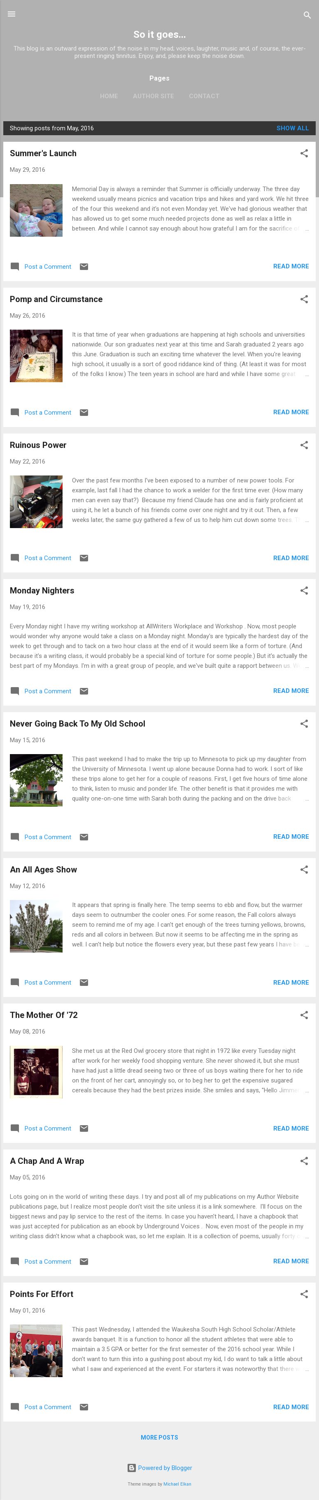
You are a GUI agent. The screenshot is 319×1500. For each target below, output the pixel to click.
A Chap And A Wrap (47, 1161)
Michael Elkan (177, 1484)
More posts (159, 1437)
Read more (291, 266)
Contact (204, 96)
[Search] (307, 16)
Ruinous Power (38, 445)
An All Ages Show (43, 870)
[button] (304, 154)
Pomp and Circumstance (56, 299)
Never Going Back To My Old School (77, 724)
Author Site (153, 96)
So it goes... (159, 34)
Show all (293, 128)
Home (109, 96)
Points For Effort (41, 1294)
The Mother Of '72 (43, 1015)
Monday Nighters (42, 590)
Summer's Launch (43, 153)
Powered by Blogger (159, 1468)
